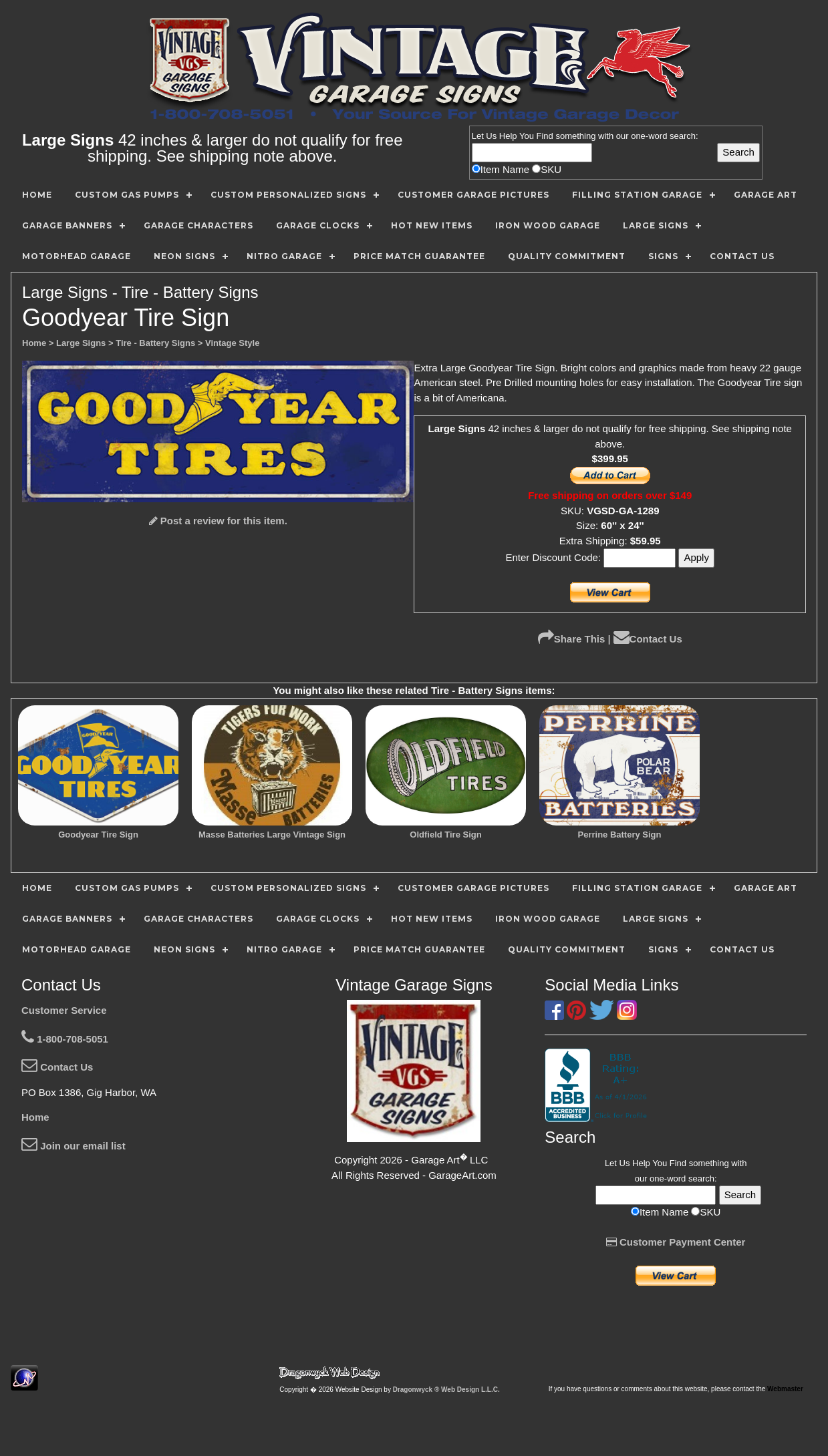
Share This (571, 639)
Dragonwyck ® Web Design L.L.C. (446, 1389)
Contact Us (647, 639)
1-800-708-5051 (64, 1039)
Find (545, 136)
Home (35, 1117)
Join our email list (73, 1145)
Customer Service (64, 1010)
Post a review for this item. (218, 520)
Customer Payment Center (676, 1242)
